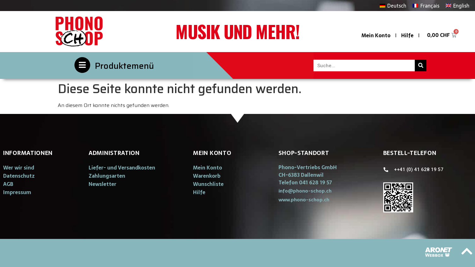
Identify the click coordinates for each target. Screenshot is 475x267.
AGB (8, 184)
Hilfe (407, 35)
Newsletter (102, 184)
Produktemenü (124, 66)
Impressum (17, 192)
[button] (305, 190)
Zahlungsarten (107, 176)
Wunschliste (208, 184)
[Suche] (420, 65)
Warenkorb (206, 176)
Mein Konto (375, 35)
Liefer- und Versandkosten (122, 167)
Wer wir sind (18, 167)
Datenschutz (19, 176)
